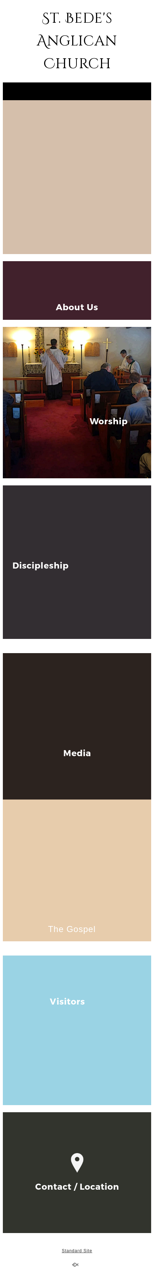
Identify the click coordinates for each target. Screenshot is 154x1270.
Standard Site (77, 1250)
